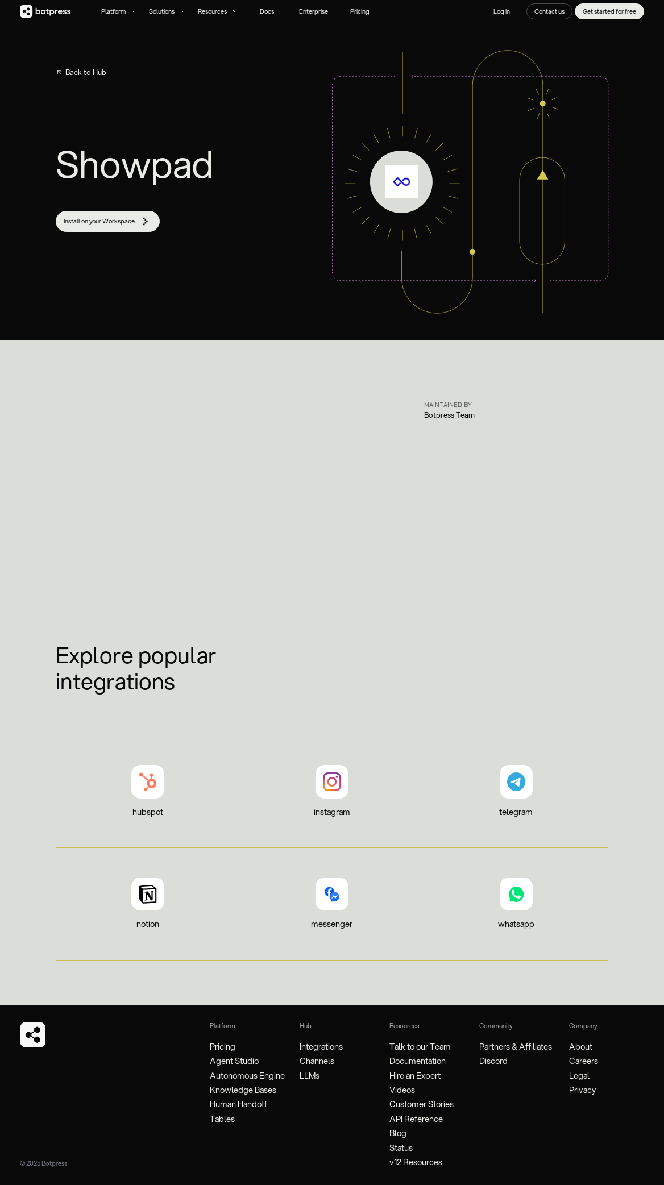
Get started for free (609, 11)
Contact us (549, 11)
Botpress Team (449, 415)
